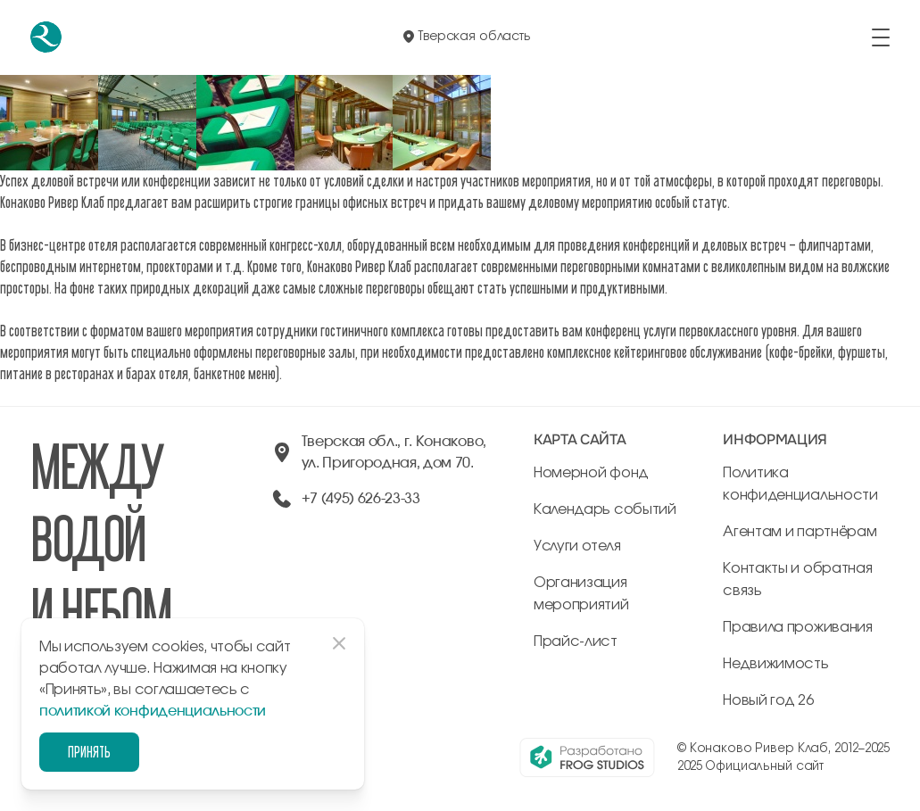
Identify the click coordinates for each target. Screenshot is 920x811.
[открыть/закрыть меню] (881, 37)
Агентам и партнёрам (799, 532)
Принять (89, 751)
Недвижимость (775, 664)
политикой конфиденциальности (152, 711)
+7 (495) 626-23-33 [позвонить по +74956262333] (361, 499)
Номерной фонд (591, 473)
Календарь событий (605, 509)
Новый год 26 (768, 700)
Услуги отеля (577, 546)
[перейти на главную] (46, 37)
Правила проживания (797, 627)
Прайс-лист (575, 641)
